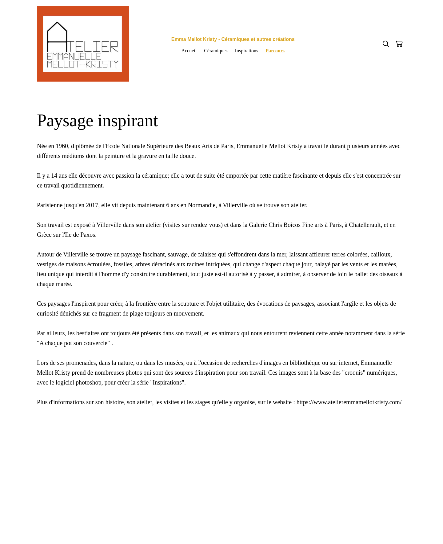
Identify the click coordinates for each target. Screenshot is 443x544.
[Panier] (399, 44)
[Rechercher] (386, 44)
